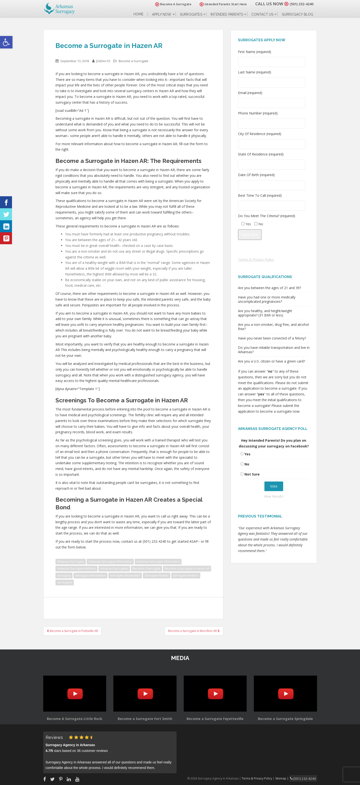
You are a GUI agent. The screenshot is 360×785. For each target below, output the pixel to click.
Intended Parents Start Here (217, 4)
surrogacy (64, 575)
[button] (6, 42)
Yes (247, 454)
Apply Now (161, 14)
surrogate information (125, 575)
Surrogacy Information (90, 575)
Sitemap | (287, 778)
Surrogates (191, 14)
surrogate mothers (186, 575)
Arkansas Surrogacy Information (110, 561)
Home (139, 14)
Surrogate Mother (157, 575)
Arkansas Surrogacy (70, 561)
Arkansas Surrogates (114, 568)
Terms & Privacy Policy (256, 259)
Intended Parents (227, 14)
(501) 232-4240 (298, 3)
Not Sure (252, 474)
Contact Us (262, 14)
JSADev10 (103, 61)
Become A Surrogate (168, 4)
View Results (273, 496)
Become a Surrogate (133, 61)
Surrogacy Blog (297, 14)
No (246, 464)
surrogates (64, 582)
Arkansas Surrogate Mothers (76, 568)
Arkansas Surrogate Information (158, 561)
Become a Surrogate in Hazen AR (187, 568)
